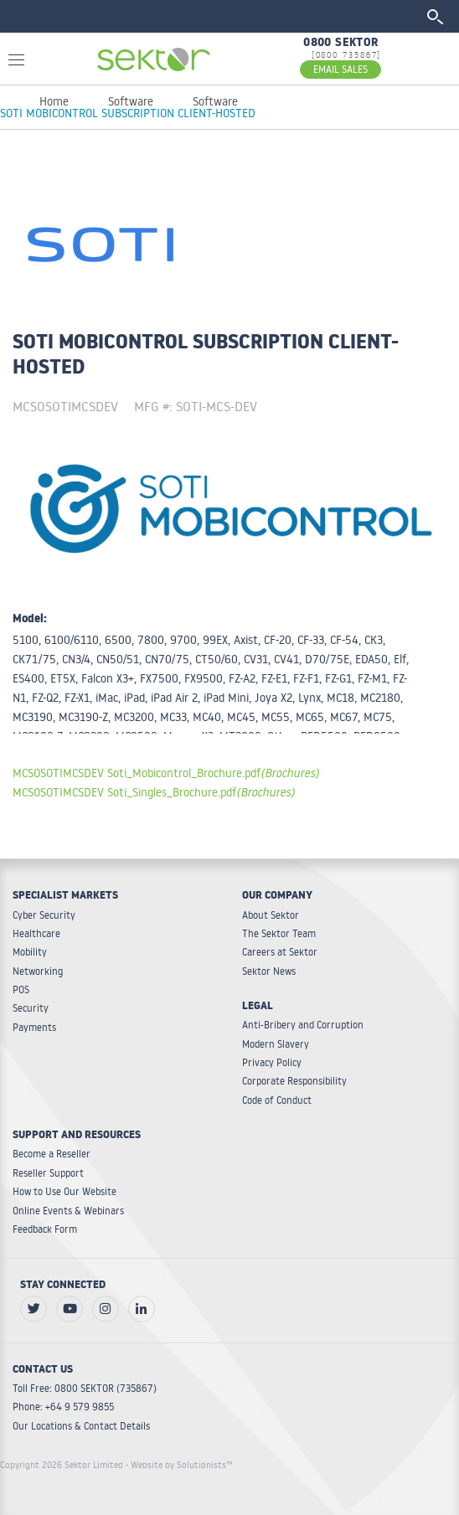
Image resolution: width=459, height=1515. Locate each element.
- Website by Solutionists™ (179, 1465)
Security (31, 1008)
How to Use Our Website (64, 1191)
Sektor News (269, 971)
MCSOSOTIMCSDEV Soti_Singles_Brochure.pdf (154, 792)
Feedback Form (45, 1229)
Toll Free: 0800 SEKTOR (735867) (85, 1388)
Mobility (30, 952)
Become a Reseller (51, 1153)
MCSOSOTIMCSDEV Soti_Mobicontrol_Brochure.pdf (166, 773)
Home (54, 101)
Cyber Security (44, 915)
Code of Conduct (277, 1100)
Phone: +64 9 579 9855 (63, 1406)
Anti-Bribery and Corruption (303, 1024)
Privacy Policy (272, 1062)
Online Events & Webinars (68, 1210)
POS (21, 989)
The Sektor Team (279, 933)
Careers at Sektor (279, 952)
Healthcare (36, 933)
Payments (34, 1027)
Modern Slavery (275, 1044)
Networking (38, 971)
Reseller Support (48, 1173)
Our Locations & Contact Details (81, 1426)
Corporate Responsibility (294, 1080)
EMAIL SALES (340, 69)
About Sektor (270, 915)
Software (130, 101)
